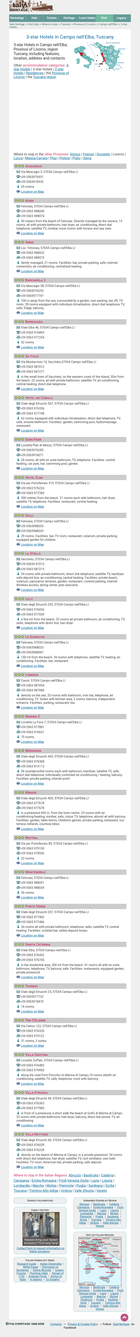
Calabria (107, 1175)
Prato (76, 158)
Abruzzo (75, 1175)
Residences (35, 73)
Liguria (107, 1181)
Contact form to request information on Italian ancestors (40, 1250)
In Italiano (36, 1279)
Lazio (95, 1181)
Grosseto (103, 154)
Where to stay (49, 24)
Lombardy (86, 1296)
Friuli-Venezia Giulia (74, 1181)
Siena (87, 158)
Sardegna (95, 1186)
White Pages (30, 1267)
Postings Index (39, 1273)
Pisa (53, 158)
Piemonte (66, 1186)
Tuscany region (44, 77)
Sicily (83, 1302)
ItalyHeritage (121, 1324)
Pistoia (64, 158)
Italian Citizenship (51, 1263)
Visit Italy (33, 24)
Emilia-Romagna (44, 1181)
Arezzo (75, 154)
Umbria (66, 1191)
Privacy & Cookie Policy (83, 1324)
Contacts (56, 1324)
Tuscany (65, 24)
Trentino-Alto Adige (43, 1191)
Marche (38, 1186)
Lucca (18, 158)
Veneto (101, 1191)
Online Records (42, 1270)
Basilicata (91, 1175)
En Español (53, 1279)
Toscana (20, 1191)
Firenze (88, 154)
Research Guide (26, 1263)
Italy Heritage (17, 24)
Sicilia (109, 1186)
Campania (21, 1181)
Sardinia (113, 1299)
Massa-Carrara (36, 158)
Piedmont (86, 1299)
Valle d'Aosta (84, 1191)
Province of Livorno (85, 24)
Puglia (81, 1186)
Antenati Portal (37, 1276)
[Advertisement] (70, 111)
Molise (51, 1186)
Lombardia (22, 1186)
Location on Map (32, 192)
